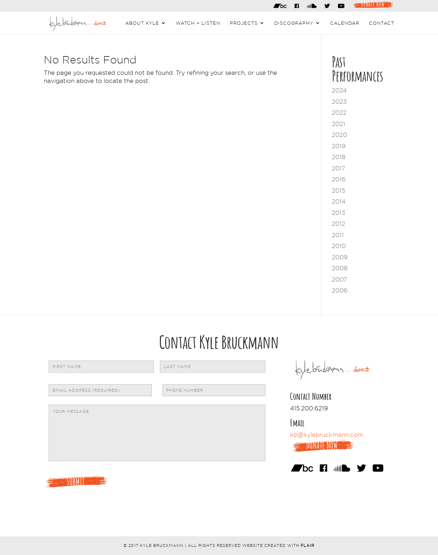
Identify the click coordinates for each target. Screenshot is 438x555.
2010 (339, 246)
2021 (338, 124)
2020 (339, 135)
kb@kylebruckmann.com (326, 435)
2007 (339, 279)
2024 (339, 90)
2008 (340, 268)
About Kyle (142, 22)
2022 (339, 112)
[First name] (101, 367)
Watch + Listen (198, 22)
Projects (244, 22)
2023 (339, 101)
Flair (307, 545)
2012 (338, 224)
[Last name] (212, 367)
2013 (338, 213)
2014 (339, 201)
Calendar (344, 22)
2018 (339, 157)
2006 (340, 290)
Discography (293, 22)
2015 (338, 190)
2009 (340, 257)
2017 (338, 168)
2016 (339, 179)
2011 (338, 235)
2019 (339, 146)
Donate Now (373, 4)
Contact (381, 22)
